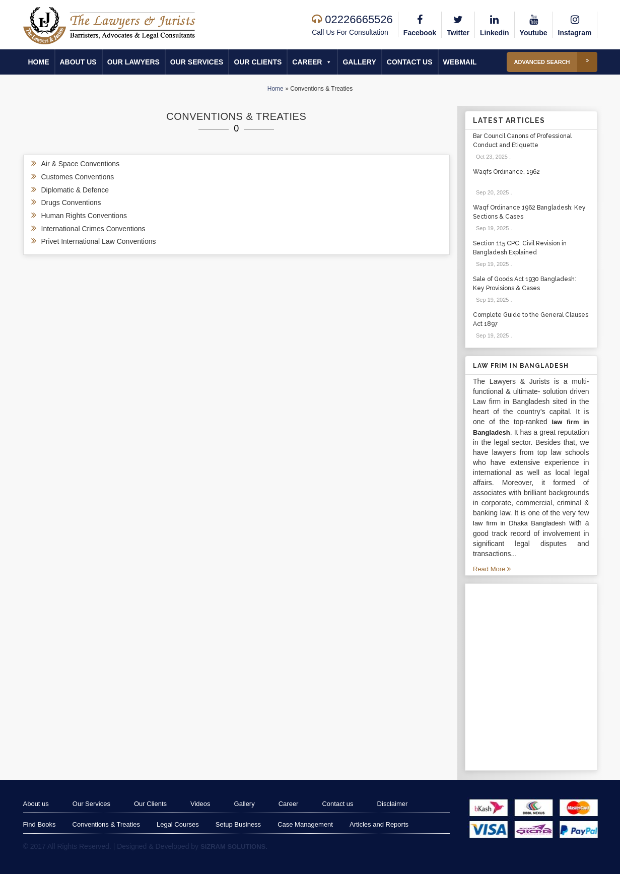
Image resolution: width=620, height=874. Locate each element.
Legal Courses (178, 824)
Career (312, 62)
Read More (492, 569)
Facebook (419, 24)
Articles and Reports (379, 824)
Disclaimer (392, 804)
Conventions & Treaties (106, 824)
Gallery (359, 62)
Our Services (197, 62)
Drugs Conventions (71, 202)
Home (38, 62)
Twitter (458, 24)
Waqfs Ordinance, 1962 (506, 171)
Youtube (533, 24)
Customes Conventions (77, 177)
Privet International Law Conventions (98, 241)
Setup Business (238, 824)
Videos (200, 804)
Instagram (575, 24)
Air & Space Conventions (80, 164)
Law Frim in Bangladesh (521, 365)
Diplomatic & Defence (75, 190)
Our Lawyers (133, 62)
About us (78, 62)
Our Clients (258, 62)
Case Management (305, 824)
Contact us (410, 62)
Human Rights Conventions (84, 216)
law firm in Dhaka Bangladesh (519, 523)
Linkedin (494, 24)
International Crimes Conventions (93, 229)
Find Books (39, 824)
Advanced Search (555, 62)
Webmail (460, 62)
